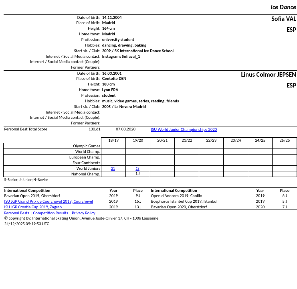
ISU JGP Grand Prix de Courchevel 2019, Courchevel (48, 201)
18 (137, 168)
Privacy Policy (83, 213)
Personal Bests (16, 213)
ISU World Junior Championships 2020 (184, 129)
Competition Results (50, 213)
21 (113, 168)
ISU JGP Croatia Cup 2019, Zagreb (33, 207)
